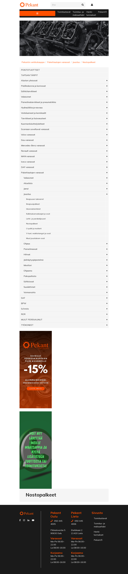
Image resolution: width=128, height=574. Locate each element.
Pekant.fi (102, 12)
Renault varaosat (29, 151)
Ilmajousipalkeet (33, 204)
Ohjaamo (28, 270)
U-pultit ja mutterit (33, 228)
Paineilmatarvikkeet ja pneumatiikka (38, 102)
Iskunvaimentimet (33, 209)
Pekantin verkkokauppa (33, 62)
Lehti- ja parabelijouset (36, 219)
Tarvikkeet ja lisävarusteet (33, 118)
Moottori (28, 265)
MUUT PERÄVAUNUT (31, 319)
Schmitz (25, 308)
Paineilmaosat (30, 249)
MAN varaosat (28, 156)
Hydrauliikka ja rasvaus (32, 107)
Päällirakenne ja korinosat (33, 86)
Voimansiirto (30, 292)
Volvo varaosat (28, 134)
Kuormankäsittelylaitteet (33, 124)
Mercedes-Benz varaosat (33, 145)
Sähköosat (29, 281)
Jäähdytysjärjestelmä (33, 260)
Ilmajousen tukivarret (35, 199)
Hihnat (27, 254)
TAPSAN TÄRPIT (29, 75)
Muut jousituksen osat (35, 238)
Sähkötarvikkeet (29, 91)
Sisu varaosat (27, 140)
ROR (23, 314)
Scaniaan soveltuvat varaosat (35, 129)
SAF (23, 298)
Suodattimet (29, 287)
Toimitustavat (64, 12)
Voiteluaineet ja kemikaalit (33, 113)
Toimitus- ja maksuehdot (78, 13)
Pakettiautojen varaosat (58, 62)
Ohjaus (27, 243)
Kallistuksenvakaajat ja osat (38, 214)
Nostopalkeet (89, 62)
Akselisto (28, 183)
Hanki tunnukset (91, 13)
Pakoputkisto (30, 276)
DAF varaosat (27, 167)
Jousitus (76, 62)
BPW (23, 303)
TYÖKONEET (27, 325)
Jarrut (26, 188)
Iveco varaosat (28, 161)
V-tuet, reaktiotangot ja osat (38, 233)
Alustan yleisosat (29, 80)
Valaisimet (26, 96)
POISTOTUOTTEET (30, 70)
